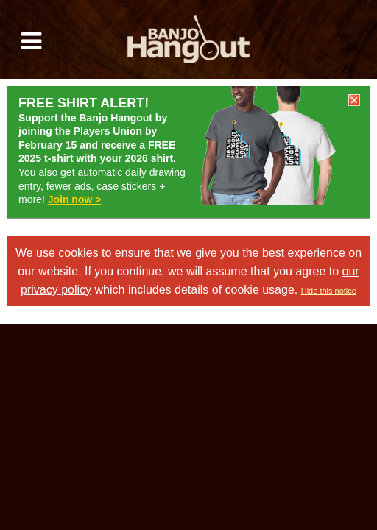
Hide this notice (328, 290)
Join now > (75, 199)
